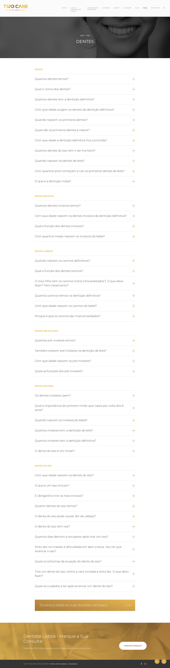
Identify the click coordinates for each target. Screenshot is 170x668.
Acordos (106, 8)
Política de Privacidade (58, 664)
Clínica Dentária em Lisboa (76, 9)
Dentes (116, 8)
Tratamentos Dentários (93, 8)
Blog (137, 8)
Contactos (155, 8)
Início (64, 8)
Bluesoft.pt (73, 664)
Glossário (127, 8)
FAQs (88, 35)
